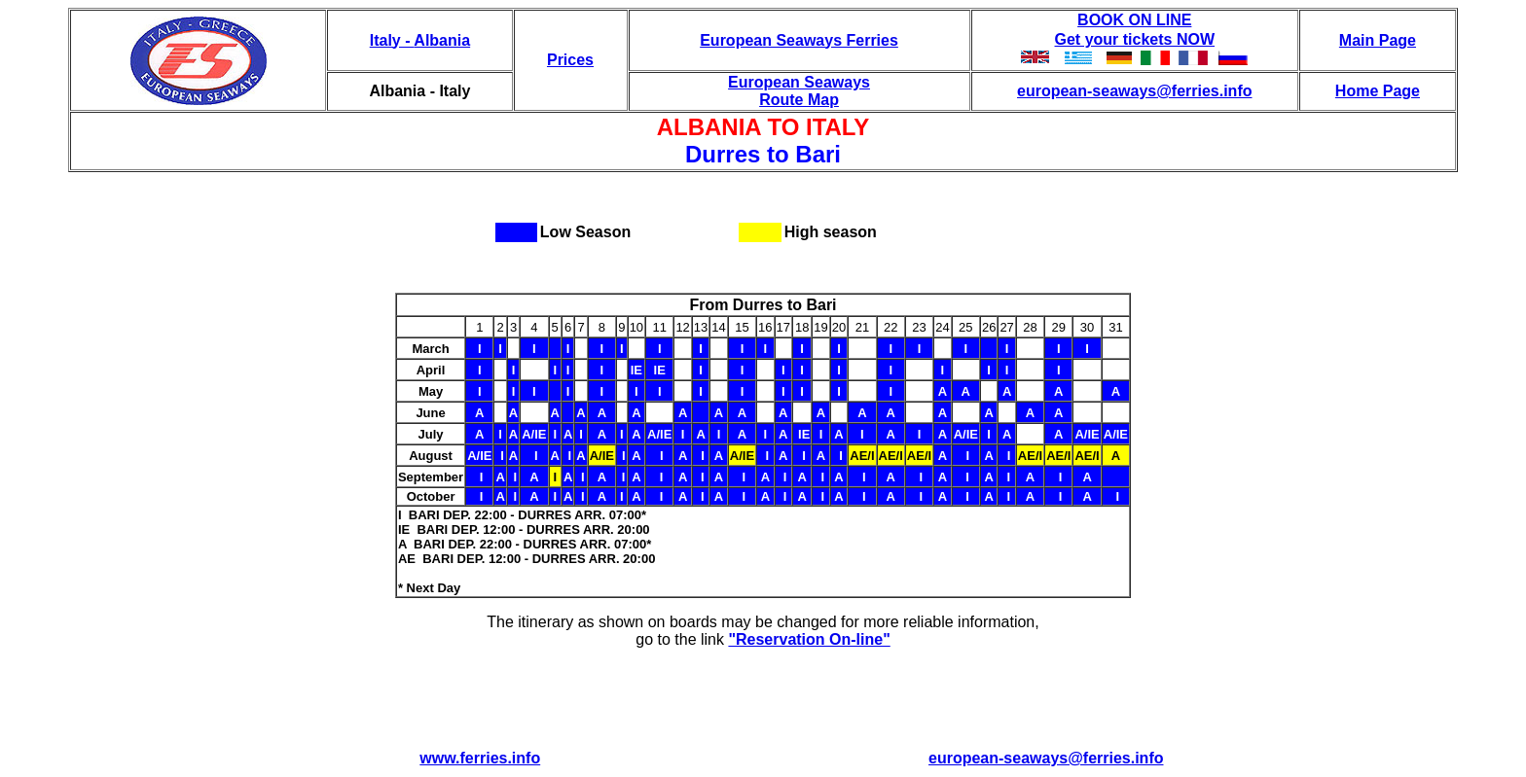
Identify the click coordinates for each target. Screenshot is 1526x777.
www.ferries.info (479, 758)
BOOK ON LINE (1134, 20)
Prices (570, 60)
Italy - (392, 40)
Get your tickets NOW (1135, 39)
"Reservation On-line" (809, 639)
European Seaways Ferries (799, 40)
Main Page (1377, 40)
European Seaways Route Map (799, 91)
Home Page (1377, 91)
